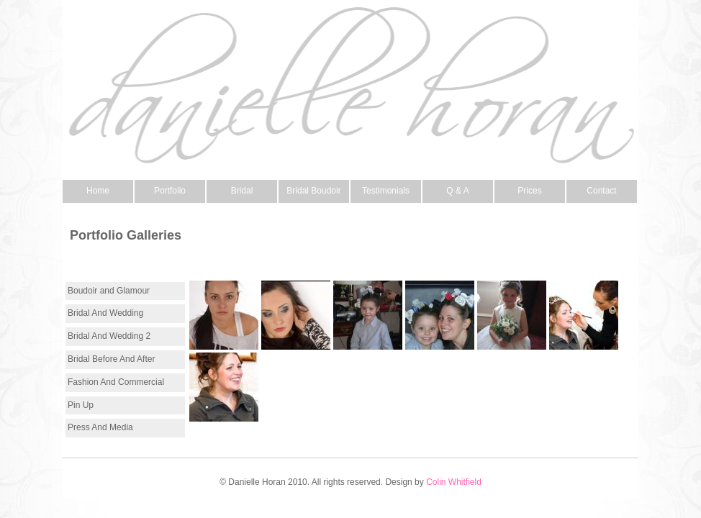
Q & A (457, 191)
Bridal (242, 191)
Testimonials (386, 191)
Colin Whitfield (453, 482)
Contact (601, 191)
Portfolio (170, 191)
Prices (529, 191)
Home (97, 191)
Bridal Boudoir (313, 191)
